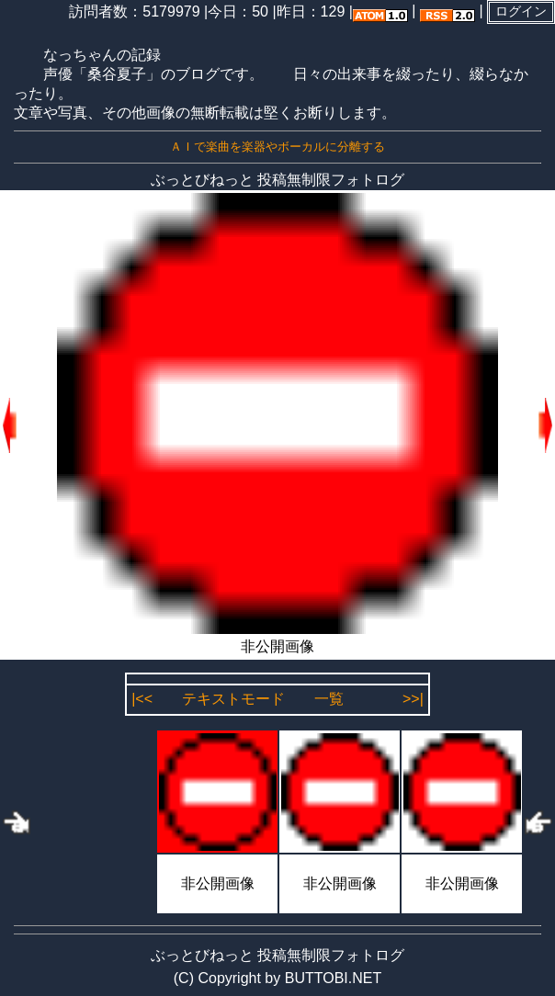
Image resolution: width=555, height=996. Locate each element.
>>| (413, 699)
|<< (142, 699)
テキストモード (233, 699)
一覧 (329, 699)
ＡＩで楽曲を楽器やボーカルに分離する (277, 146)
